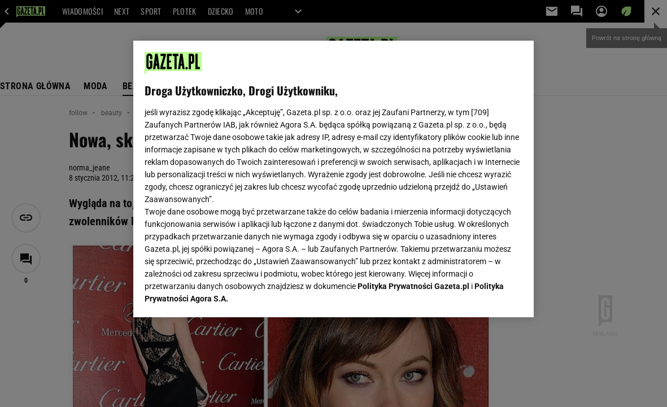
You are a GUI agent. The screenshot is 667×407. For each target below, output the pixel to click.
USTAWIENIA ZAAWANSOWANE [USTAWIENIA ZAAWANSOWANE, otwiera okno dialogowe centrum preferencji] (219, 294)
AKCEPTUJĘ (484, 295)
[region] (333, 179)
